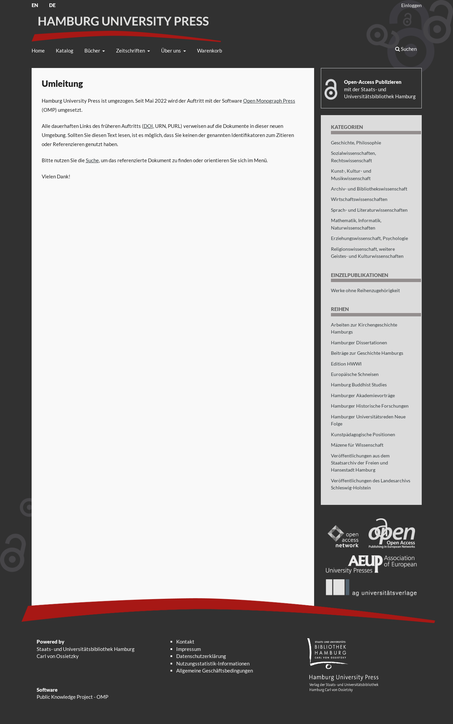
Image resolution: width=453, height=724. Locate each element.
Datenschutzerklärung (201, 656)
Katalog (64, 50)
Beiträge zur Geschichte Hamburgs (367, 353)
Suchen (406, 49)
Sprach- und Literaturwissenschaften (369, 210)
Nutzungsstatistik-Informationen (213, 663)
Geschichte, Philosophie (356, 142)
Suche (92, 160)
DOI (148, 126)
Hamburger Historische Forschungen (370, 406)
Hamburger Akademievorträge (363, 395)
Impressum (188, 649)
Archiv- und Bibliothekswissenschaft (369, 189)
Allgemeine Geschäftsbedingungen (214, 670)
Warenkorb (209, 50)
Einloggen (411, 5)
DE (52, 5)
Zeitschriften (131, 50)
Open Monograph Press (269, 101)
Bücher (92, 50)
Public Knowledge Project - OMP (72, 697)
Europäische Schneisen (355, 374)
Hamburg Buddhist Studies (359, 384)
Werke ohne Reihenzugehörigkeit (365, 290)
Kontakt (185, 642)
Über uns (171, 50)
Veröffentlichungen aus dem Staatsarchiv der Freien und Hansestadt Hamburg (360, 463)
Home (38, 50)
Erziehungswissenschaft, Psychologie (369, 238)
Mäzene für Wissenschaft (357, 445)
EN (35, 5)
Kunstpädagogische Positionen (363, 434)
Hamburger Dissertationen (359, 342)
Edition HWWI (346, 364)
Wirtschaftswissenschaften (359, 199)
